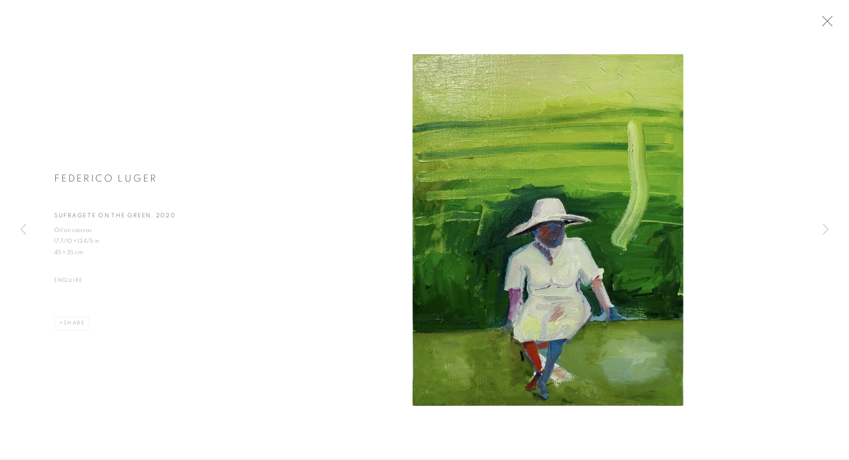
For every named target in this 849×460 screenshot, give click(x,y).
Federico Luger (105, 182)
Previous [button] (23, 230)
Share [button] (74, 326)
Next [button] (825, 230)
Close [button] (832, 24)
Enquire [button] (68, 284)
